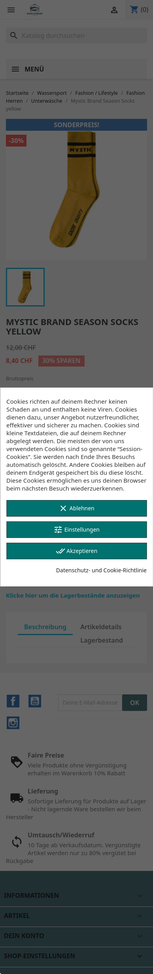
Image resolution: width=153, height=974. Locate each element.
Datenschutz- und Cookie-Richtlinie (101, 570)
